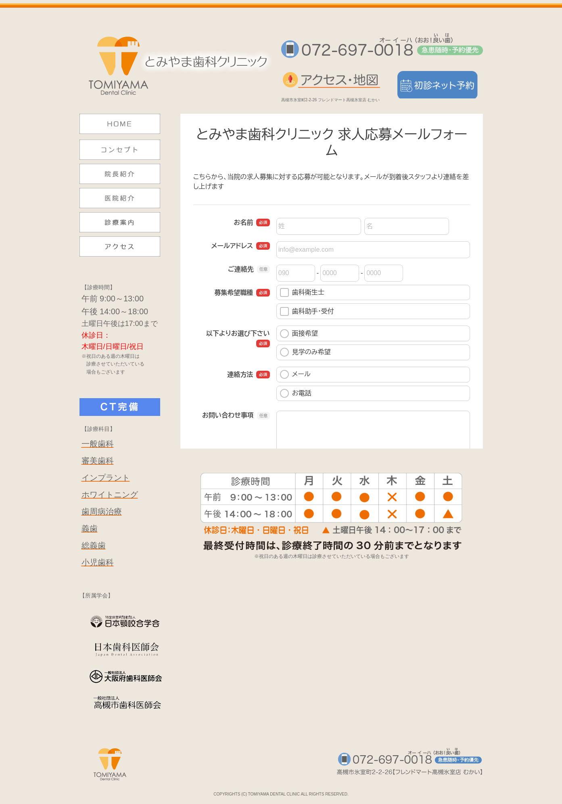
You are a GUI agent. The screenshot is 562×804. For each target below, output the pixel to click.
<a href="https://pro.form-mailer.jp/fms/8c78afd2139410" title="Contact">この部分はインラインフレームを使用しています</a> (331, 281)
